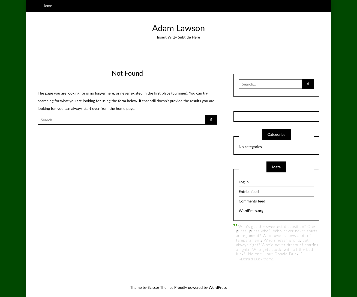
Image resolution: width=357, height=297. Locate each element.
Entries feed (249, 191)
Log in (244, 182)
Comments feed (252, 201)
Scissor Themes (160, 287)
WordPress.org (251, 210)
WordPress (218, 287)
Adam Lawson (178, 28)
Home (47, 6)
